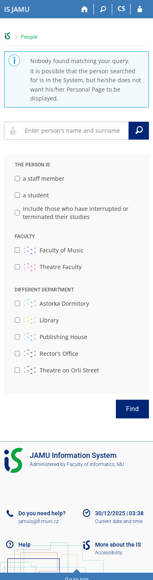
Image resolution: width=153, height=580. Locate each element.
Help (24, 544)
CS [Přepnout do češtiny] (121, 8)
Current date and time (118, 521)
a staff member (39, 178)
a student (32, 195)
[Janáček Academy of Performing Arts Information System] (17, 9)
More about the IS (118, 544)
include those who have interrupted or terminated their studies (72, 213)
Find (132, 409)
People (29, 36)
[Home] (84, 9)
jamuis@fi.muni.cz (38, 521)
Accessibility (108, 553)
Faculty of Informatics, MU (95, 464)
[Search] (103, 9)
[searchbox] (75, 131)
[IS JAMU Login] (140, 9)
